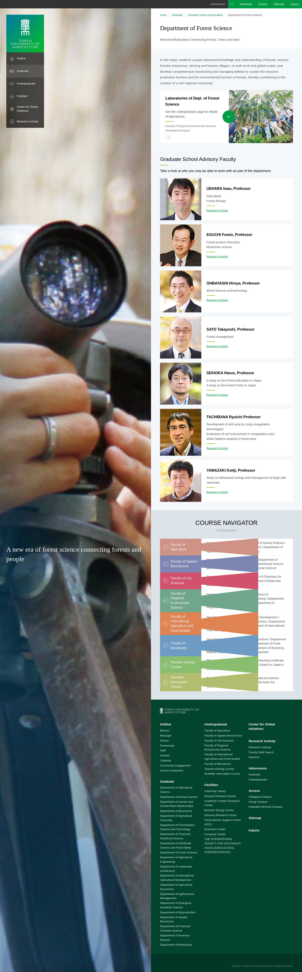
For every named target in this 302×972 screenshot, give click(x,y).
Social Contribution (171, 770)
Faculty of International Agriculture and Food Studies (222, 756)
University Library (215, 791)
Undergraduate (26, 83)
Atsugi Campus (258, 801)
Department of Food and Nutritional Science (175, 836)
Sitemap (279, 4)
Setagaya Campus (260, 796)
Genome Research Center (220, 815)
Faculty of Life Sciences (219, 740)
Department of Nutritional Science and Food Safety (175, 845)
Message (165, 735)
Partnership (167, 745)
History (164, 740)
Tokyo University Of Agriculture (258, 966)
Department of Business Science (175, 937)
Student (165, 755)
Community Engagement (175, 765)
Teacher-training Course (219, 768)
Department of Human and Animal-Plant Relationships (176, 804)
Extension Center (215, 829)
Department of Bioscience (176, 811)
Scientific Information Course (222, 773)
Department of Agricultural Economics (176, 887)
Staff (163, 750)
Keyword (254, 757)
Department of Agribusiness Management (177, 896)
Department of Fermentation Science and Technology (177, 827)
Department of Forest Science (178, 852)
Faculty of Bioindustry (217, 763)
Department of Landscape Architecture (176, 868)
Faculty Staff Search (261, 752)
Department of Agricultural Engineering (176, 859)
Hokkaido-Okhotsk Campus (265, 806)
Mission (164, 730)
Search (232, 4)
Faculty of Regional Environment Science (217, 747)
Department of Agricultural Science (176, 789)
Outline (21, 58)
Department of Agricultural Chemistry (176, 818)
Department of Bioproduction (177, 912)
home (163, 15)
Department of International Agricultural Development (177, 877)
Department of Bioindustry (176, 944)
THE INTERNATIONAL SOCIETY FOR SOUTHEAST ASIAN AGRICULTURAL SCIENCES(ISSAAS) (222, 845)
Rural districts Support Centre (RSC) (222, 822)
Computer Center (215, 834)
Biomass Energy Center (219, 810)
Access (262, 4)
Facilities (22, 96)
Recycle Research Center (220, 796)
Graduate (22, 70)
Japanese (246, 4)
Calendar (165, 760)
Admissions (218, 4)
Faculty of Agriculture (217, 730)
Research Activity (27, 121)
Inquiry (294, 4)
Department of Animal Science (178, 797)
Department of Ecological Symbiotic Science (175, 905)
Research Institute (260, 747)
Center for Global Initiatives (27, 108)
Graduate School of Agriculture (205, 15)
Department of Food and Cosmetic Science (175, 928)
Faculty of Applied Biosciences (223, 735)
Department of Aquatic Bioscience (173, 919)
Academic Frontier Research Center (222, 803)
